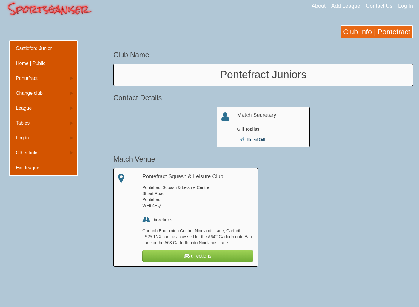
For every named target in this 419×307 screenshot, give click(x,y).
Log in (22, 137)
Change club (29, 93)
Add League (345, 6)
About (319, 6)
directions (197, 255)
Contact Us (379, 6)
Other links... (29, 152)
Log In (405, 6)
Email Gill (256, 139)
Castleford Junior (34, 48)
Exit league (27, 167)
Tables (23, 122)
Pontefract (27, 78)
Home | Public (30, 63)
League (24, 108)
